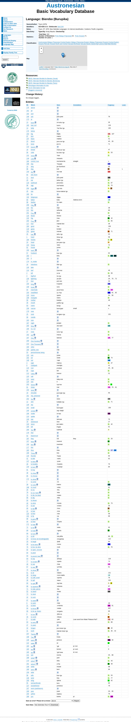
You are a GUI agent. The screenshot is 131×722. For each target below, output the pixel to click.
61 (27, 247)
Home (5, 18)
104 (27, 197)
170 (27, 661)
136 (27, 678)
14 (27, 128)
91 (27, 470)
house (33, 247)
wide (32, 672)
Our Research (8, 29)
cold (32, 159)
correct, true (35, 161)
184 (27, 240)
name (33, 305)
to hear (33, 521)
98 (27, 185)
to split (33, 583)
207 (27, 634)
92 (27, 550)
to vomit (33, 617)
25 (27, 314)
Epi (97, 44)
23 (27, 141)
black (32, 139)
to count (33, 487)
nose (32, 332)
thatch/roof (34, 436)
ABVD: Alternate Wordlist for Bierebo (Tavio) (42, 83)
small (32, 408)
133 (27, 355)
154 (27, 390)
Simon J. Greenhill (57, 719)
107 (27, 688)
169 (27, 691)
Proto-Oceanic (79, 36)
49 (27, 544)
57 (27, 253)
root (32, 368)
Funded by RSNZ (12, 110)
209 (27, 341)
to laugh (33, 541)
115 (27, 368)
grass (33, 229)
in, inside (34, 261)
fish (32, 210)
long (32, 284)
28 (27, 464)
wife (32, 675)
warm (33, 640)
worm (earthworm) (37, 688)
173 (27, 119)
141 (27, 655)
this (32, 447)
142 (27, 245)
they (32, 439)
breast (33, 150)
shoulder (34, 393)
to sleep (33, 575)
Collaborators (8, 22)
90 (27, 498)
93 (27, 556)
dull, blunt (34, 175)
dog (32, 169)
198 (27, 637)
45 (27, 191)
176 (27, 131)
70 (27, 570)
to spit (33, 580)
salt (32, 376)
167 (27, 323)
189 (27, 669)
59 (27, 300)
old (32, 335)
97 (27, 136)
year (32, 691)
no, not (33, 329)
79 (27, 422)
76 (27, 547)
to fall (32, 509)
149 (27, 360)
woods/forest (35, 686)
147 (27, 139)
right (32, 363)
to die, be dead (36, 495)
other (32, 347)
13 (27, 122)
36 (27, 580)
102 (27, 358)
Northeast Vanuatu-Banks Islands (85, 44)
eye (32, 191)
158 (27, 308)
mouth (33, 303)
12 (27, 402)
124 (27, 382)
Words (5, 37)
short (32, 390)
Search (5, 39)
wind (32, 678)
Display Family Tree (10, 52)
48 (27, 575)
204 (27, 188)
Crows (77, 1)
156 (27, 444)
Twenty (33, 634)
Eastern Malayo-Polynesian (93, 42)
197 (27, 338)
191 (27, 111)
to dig (33, 498)
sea (32, 382)
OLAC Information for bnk (36, 88)
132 (27, 218)
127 (27, 686)
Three (33, 453)
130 (27, 419)
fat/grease (34, 197)
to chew (33, 473)
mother (33, 300)
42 (27, 597)
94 (27, 608)
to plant (33, 553)
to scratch (34, 562)
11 (27, 177)
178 (27, 433)
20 (27, 539)
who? (32, 670)
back (32, 123)
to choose (34, 476)
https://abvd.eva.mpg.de (54, 1)
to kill (32, 536)
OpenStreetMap (44, 69)
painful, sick (35, 350)
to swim (33, 603)
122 (27, 643)
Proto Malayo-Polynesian (63, 36)
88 (27, 586)
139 (27, 158)
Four (32, 221)
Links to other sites (10, 23)
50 (27, 500)
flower (33, 216)
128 (27, 405)
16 (27, 264)
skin (32, 402)
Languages (7, 35)
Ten (32, 430)
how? (32, 250)
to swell (33, 601)
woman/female (36, 683)
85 (27, 476)
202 (27, 399)
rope (32, 371)
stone (33, 424)
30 (27, 303)
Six (32, 399)
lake (32, 267)
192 (27, 114)
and (32, 114)
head (32, 242)
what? (33, 658)
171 (27, 524)
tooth (32, 631)
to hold (33, 531)
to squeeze (34, 586)
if (31, 258)
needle (33, 317)
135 (27, 279)
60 (27, 200)
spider (33, 416)
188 (27, 658)
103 (27, 292)
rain (32, 355)
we (32, 646)
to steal (33, 594)
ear (32, 180)
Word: (33, 105)
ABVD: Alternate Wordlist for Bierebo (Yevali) (43, 78)
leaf (32, 270)
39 (27, 484)
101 (27, 516)
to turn (33, 614)
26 (27, 234)
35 (27, 617)
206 (27, 430)
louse (32, 287)
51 (27, 573)
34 (27, 490)
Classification (8, 42)
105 (27, 427)
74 (27, 536)
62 (27, 436)
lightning (33, 279)
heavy (33, 245)
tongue (33, 628)
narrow (33, 308)
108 (27, 287)
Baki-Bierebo (112, 44)
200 (27, 221)
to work (33, 622)
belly (32, 128)
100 (27, 680)
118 (27, 229)
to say (33, 559)
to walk (33, 619)
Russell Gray (74, 719)
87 (27, 600)
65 (27, 371)
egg (32, 185)
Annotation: (77, 105)
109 (27, 298)
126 (27, 267)
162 (27, 335)
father (33, 200)
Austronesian (68, 1)
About (5, 20)
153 (27, 134)
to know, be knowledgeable (40, 539)
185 (27, 646)
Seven (33, 385)
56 (27, 152)
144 (27, 467)
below (33, 131)
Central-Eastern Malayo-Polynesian (72, 42)
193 (27, 258)
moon (33, 295)
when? (33, 661)
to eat (33, 506)
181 (27, 664)
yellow (33, 694)
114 (27, 270)
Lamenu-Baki (103, 44)
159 (27, 672)
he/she (33, 240)
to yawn (33, 625)
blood (33, 141)
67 (27, 567)
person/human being (37, 352)
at (31, 119)
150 (27, 694)
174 (27, 261)
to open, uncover (36, 550)
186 (27, 696)
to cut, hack (34, 493)
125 (27, 376)
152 (27, 408)
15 (27, 144)
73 (27, 594)
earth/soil (34, 183)
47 (27, 625)
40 (27, 503)
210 (27, 344)
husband (34, 253)
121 (27, 379)
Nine (32, 326)
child (32, 152)
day (32, 164)
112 (27, 373)
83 (27, 622)
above (33, 108)
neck (32, 314)
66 (27, 611)
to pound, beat (35, 556)
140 (27, 172)
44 (27, 521)
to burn (33, 467)
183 (27, 450)
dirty (32, 166)
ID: (27, 105)
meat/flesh (34, 292)
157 (27, 441)
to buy (33, 470)
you (32, 696)
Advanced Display (9, 40)
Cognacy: (111, 105)
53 (27, 352)
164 (27, 226)
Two (32, 637)
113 (27, 147)
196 (27, 487)
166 (27, 161)
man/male (34, 290)
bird (32, 136)
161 (27, 396)
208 (27, 205)
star (32, 419)
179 (27, 311)
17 (27, 281)
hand (32, 237)
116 (27, 216)
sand (32, 379)
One (32, 338)
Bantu (82, 1)
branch (33, 147)
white (32, 667)
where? (33, 664)
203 (27, 384)
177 (27, 447)
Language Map (8, 44)
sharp (33, 387)
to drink (33, 503)
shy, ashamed (35, 396)
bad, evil (33, 125)
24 (27, 242)
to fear (33, 511)
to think (33, 605)
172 (27, 479)
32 (27, 628)
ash (32, 116)
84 (27, 553)
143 (27, 208)
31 (27, 631)
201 (27, 213)
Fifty (32, 205)
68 (27, 317)
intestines (34, 264)
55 (27, 683)
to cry (33, 490)
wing (32, 680)
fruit (32, 224)
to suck (33, 597)
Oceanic (105, 42)
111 (27, 210)
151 (27, 231)
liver (32, 281)
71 (27, 589)
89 (27, 530)
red (32, 360)
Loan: (124, 105)
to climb (33, 479)
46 (27, 564)
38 (27, 473)
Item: (58, 105)
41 (27, 458)
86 (27, 519)
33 (27, 541)
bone (32, 144)
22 (27, 511)
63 (27, 305)
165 (27, 125)
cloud (32, 156)
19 (27, 393)
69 (27, 533)
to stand (33, 591)
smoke (33, 411)
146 (27, 116)
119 (27, 183)
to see (33, 564)
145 (27, 410)
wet (32, 655)
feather (33, 202)
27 (27, 332)
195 (27, 329)
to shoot (33, 570)
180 (27, 194)
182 (27, 256)
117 (27, 224)
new (32, 320)
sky (32, 405)
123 (27, 514)
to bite (33, 458)
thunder (33, 456)
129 (27, 295)
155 (27, 284)
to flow (33, 514)
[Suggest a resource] (35, 90)
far (32, 194)
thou (32, 450)
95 (27, 508)
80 (27, 583)
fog (32, 218)
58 (27, 675)
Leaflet (41, 67)
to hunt (33, 534)
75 (27, 495)
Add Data (6, 48)
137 (27, 461)
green (33, 231)
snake (33, 413)
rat (32, 358)
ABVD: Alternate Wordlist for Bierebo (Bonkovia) (44, 81)
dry (32, 172)
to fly (32, 516)
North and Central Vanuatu (64, 44)
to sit (32, 573)
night (32, 323)
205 (27, 326)
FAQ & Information (9, 25)
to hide (33, 525)
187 (27, 439)
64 (27, 559)
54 (27, 290)
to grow (33, 519)
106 (27, 413)
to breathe (34, 464)
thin (32, 445)
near (32, 311)
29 (27, 578)
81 (27, 387)
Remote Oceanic (49, 44)
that (32, 433)
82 (27, 175)
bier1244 (60, 27)
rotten (33, 374)
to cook (33, 485)
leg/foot (33, 276)
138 (27, 640)
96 (27, 169)
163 (27, 320)
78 (27, 492)
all (31, 111)
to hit (32, 528)
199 (27, 453)
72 (27, 527)
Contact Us (7, 27)
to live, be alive (36, 547)
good (32, 226)
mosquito (34, 298)
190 (27, 347)
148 (27, 667)
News (5, 31)
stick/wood (34, 422)
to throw (33, 609)
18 (27, 150)
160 (27, 350)
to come (33, 482)
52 (27, 591)
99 (27, 202)
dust (32, 177)
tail (32, 427)
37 (27, 506)
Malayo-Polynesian (53, 42)
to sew (33, 567)
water (33, 643)
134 (27, 456)
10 (27, 166)
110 (27, 416)
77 (27, 561)
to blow (33, 462)
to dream (34, 500)
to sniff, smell (35, 578)
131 (27, 155)
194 (27, 250)
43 (27, 180)
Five (32, 213)
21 (27, 605)
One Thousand (36, 344)
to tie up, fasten (36, 611)
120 (27, 424)
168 (27, 164)
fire (32, 208)
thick (32, 442)
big (32, 134)
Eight (32, 189)
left (32, 273)
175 (27, 108)
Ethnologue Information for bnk (38, 85)
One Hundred (35, 341)
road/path (34, 365)
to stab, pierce (35, 589)
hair (32, 234)
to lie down (34, 545)
